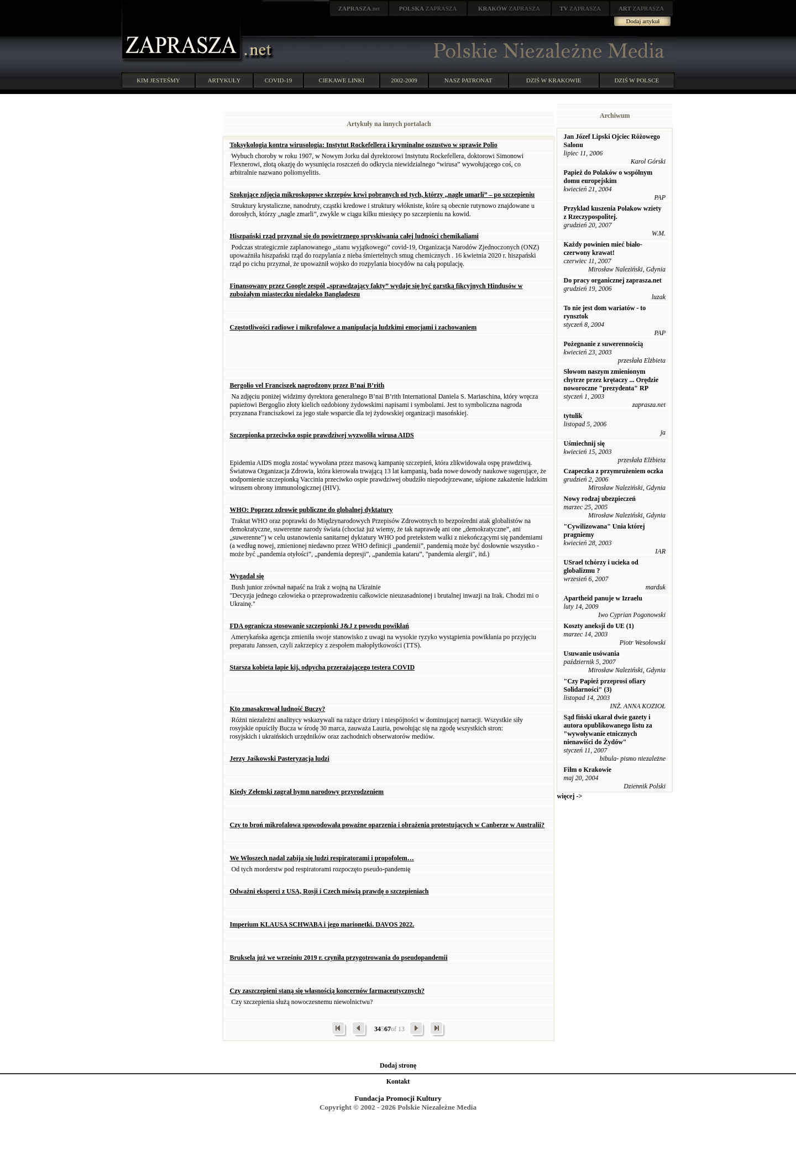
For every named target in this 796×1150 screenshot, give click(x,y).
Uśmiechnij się (583, 443)
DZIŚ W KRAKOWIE (554, 80)
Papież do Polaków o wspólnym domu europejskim (607, 177)
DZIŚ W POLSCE (636, 80)
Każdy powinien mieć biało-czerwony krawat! (602, 249)
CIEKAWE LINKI (342, 80)
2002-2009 (404, 80)
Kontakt (398, 1081)
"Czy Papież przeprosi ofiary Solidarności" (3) (604, 685)
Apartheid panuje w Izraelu (602, 598)
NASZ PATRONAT (468, 80)
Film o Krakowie (587, 769)
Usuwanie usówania (591, 653)
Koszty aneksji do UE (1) (598, 626)
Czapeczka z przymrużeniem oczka (613, 471)
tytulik (572, 416)
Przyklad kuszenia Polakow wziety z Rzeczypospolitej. (612, 213)
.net (359, 8)
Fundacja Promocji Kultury (397, 1098)
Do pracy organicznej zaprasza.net (612, 280)
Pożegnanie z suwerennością (603, 344)
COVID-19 (278, 80)
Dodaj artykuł (643, 21)
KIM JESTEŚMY (158, 80)
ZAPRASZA (428, 8)
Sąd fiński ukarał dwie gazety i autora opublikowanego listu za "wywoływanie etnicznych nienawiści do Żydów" (607, 729)
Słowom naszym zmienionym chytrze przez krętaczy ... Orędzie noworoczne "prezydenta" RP (610, 380)
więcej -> (569, 796)
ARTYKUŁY (224, 80)
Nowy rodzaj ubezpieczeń (599, 499)
